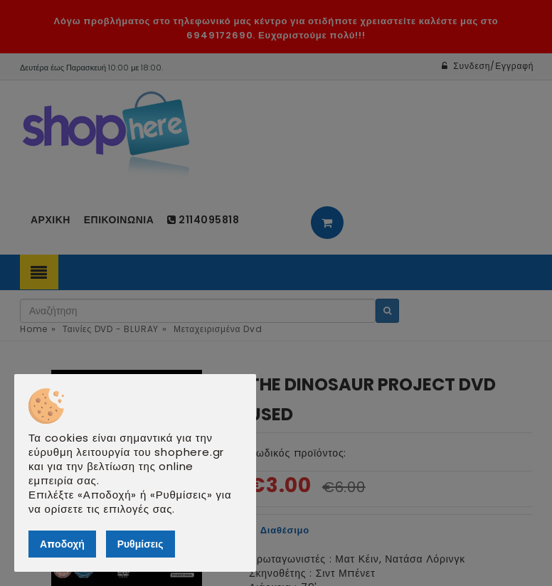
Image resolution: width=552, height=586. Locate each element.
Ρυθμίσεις (140, 544)
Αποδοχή (62, 544)
